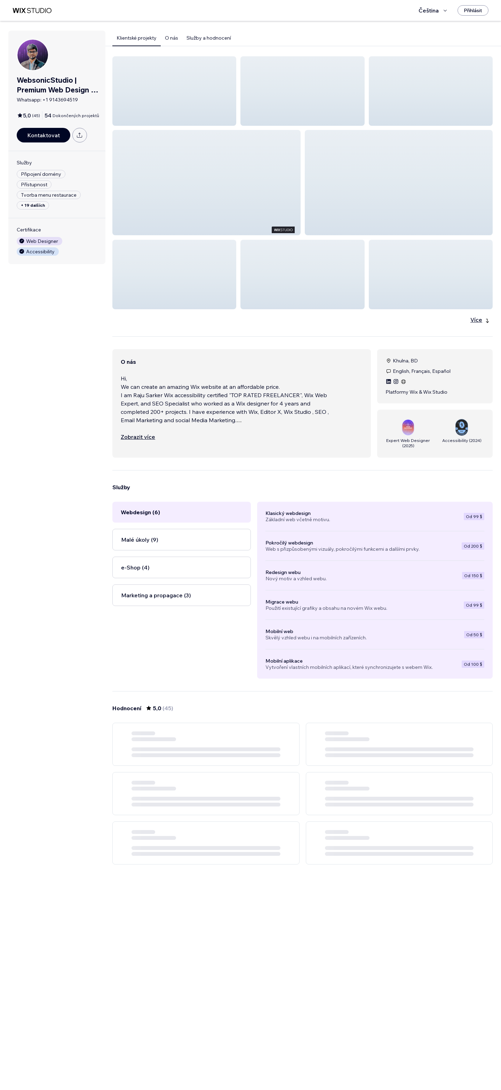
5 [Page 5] (315, 1065)
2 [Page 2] (277, 1065)
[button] (174, 91)
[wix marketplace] (32, 11)
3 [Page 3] (290, 1065)
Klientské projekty (137, 38)
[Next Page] (353, 1064)
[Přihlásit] (473, 10)
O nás (171, 38)
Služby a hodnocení (208, 38)
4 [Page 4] (302, 1065)
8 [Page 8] (340, 1065)
